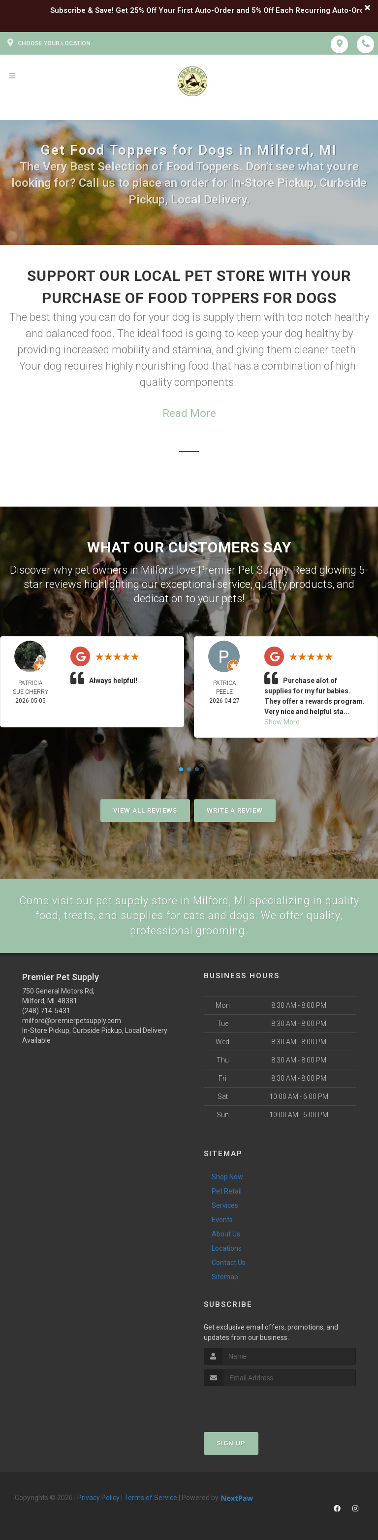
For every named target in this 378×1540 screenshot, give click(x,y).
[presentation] (256, 1405)
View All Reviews (145, 810)
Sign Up (231, 1444)
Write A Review (235, 810)
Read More (189, 413)
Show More (282, 722)
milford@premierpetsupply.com (71, 1022)
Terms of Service (150, 1499)
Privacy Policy (98, 1499)
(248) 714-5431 (46, 1012)
